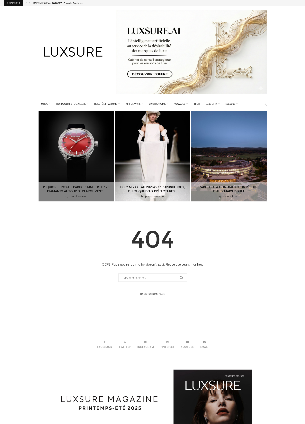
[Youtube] (187, 344)
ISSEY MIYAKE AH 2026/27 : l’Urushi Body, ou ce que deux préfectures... (152, 189)
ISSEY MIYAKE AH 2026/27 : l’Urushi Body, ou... (59, 3)
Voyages (179, 104)
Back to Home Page (152, 294)
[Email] (204, 344)
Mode (44, 104)
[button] (26, 3)
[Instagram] (145, 344)
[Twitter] (125, 344)
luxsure (230, 104)
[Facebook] (104, 344)
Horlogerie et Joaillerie (71, 104)
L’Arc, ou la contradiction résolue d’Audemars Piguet (229, 189)
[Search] (265, 104)
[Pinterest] (167, 344)
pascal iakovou (78, 196)
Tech (197, 104)
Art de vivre (133, 104)
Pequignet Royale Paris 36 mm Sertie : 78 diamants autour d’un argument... (76, 189)
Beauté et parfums (105, 104)
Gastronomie (157, 104)
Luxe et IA (211, 104)
